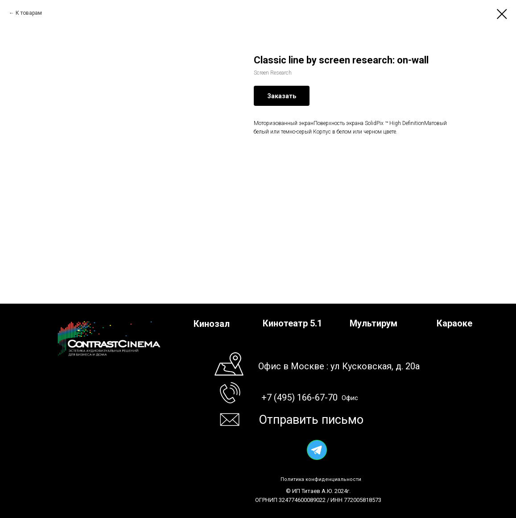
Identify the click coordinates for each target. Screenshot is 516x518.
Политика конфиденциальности (321, 479)
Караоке (454, 323)
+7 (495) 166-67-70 (299, 397)
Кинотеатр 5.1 (292, 323)
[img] (316, 449)
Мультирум (373, 323)
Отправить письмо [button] (311, 420)
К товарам (29, 13)
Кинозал (212, 323)
